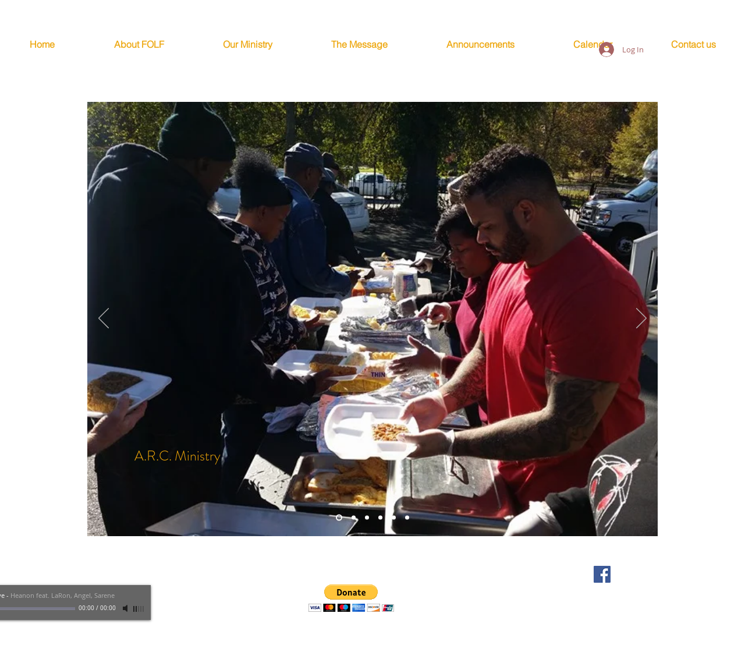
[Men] (367, 518)
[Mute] (126, 608)
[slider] (139, 609)
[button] (351, 598)
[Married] (354, 518)
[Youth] (380, 518)
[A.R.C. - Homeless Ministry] (339, 518)
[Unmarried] (407, 518)
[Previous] (103, 319)
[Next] (641, 319)
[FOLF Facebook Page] (602, 574)
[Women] (394, 518)
